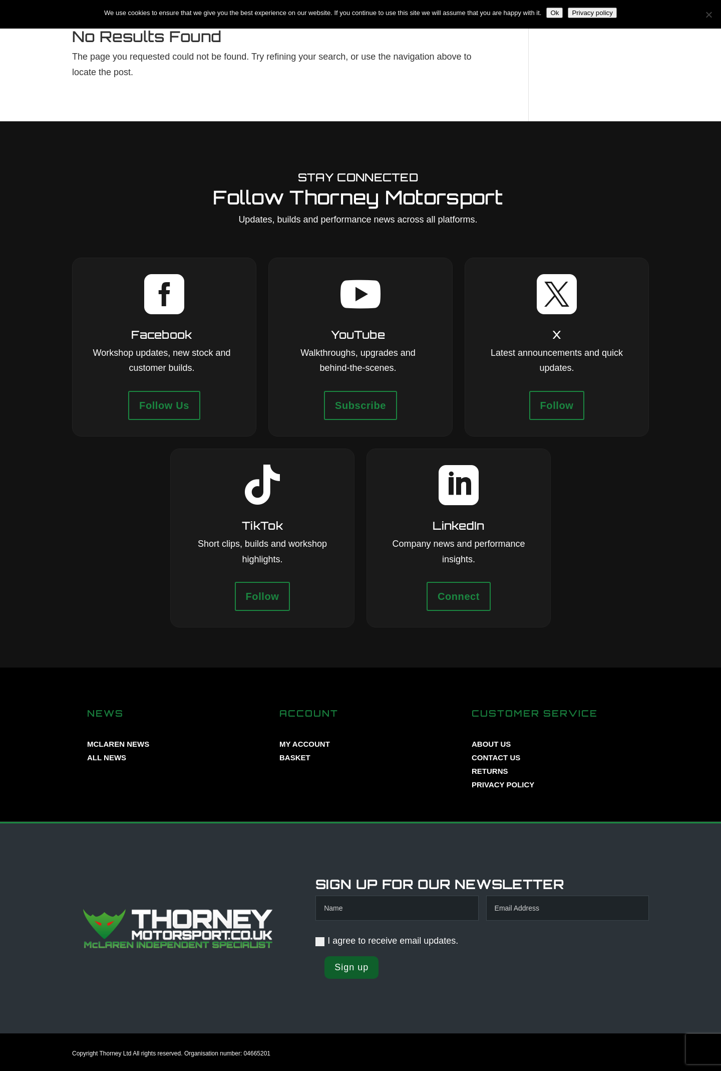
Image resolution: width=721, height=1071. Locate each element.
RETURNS (490, 771)
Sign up (351, 967)
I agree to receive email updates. (386, 941)
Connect (459, 596)
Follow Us (164, 405)
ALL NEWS (106, 757)
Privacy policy (592, 13)
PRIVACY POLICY (503, 784)
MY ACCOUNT (304, 744)
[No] (708, 15)
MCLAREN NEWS (118, 744)
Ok (554, 13)
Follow (557, 405)
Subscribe (360, 405)
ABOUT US (491, 744)
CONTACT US (496, 757)
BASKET (294, 757)
